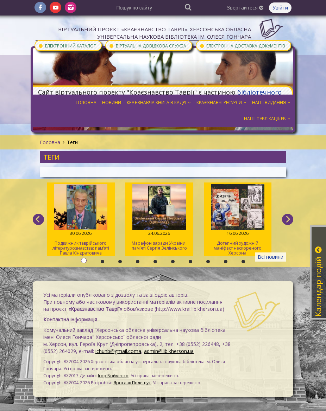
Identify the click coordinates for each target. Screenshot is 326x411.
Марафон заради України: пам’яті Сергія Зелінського (159, 217)
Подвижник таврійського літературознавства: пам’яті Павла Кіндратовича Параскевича (80, 220)
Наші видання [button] (271, 102)
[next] (287, 219)
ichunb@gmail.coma (118, 351)
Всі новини (270, 256)
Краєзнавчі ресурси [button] (221, 102)
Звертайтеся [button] (245, 7)
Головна (50, 142)
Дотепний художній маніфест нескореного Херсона (237, 220)
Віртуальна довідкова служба (147, 45)
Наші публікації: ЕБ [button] (267, 119)
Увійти (280, 7)
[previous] (38, 219)
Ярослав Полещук (132, 383)
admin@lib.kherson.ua (169, 351)
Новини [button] (111, 102)
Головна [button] (86, 102)
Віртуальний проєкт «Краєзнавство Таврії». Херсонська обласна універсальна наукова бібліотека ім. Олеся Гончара (154, 33)
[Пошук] (188, 7)
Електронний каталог (67, 45)
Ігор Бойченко (113, 376)
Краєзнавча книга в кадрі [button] (159, 102)
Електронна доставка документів (242, 45)
